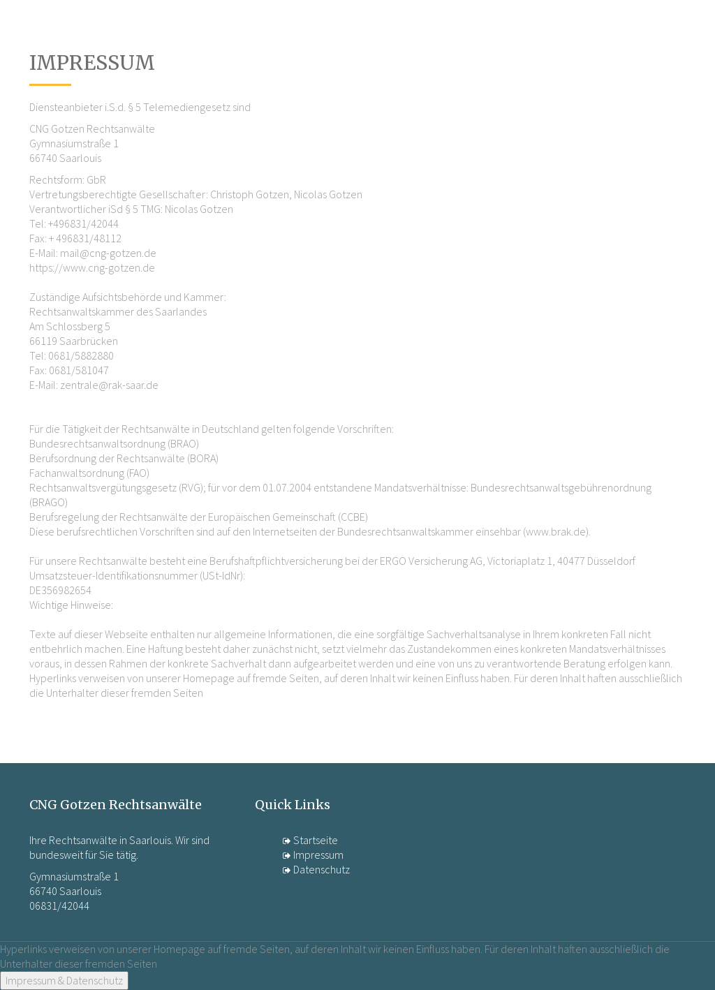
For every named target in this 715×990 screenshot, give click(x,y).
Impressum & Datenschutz (64, 980)
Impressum (313, 855)
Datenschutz (316, 869)
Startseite (310, 840)
